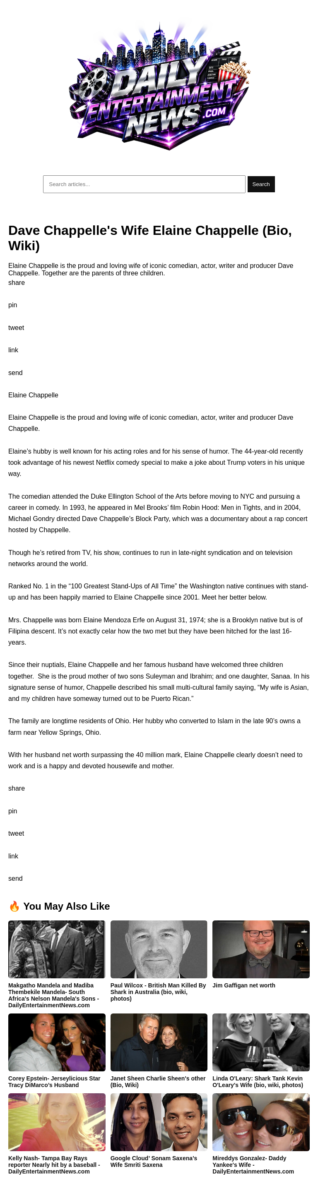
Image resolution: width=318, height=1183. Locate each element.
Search (261, 184)
